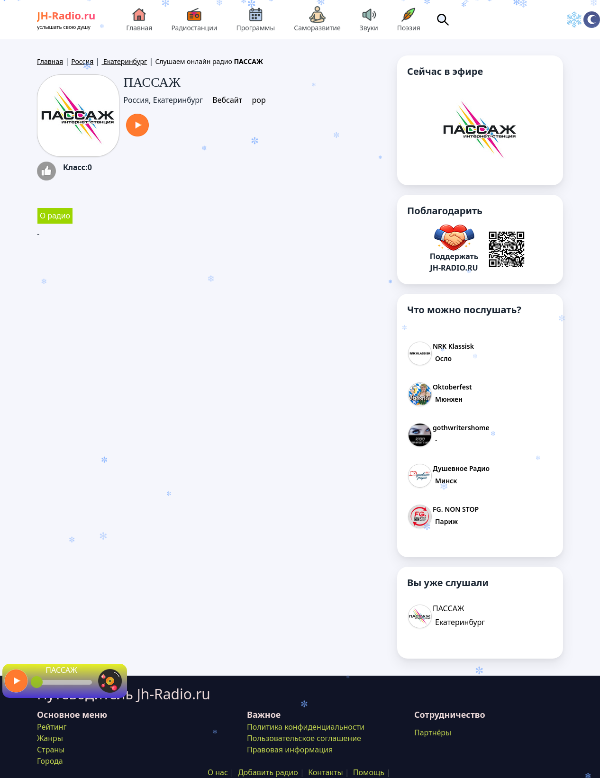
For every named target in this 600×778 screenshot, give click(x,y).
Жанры (50, 738)
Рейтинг (51, 727)
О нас (218, 772)
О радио (55, 215)
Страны (50, 749)
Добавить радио (268, 772)
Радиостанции (194, 19)
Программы (255, 19)
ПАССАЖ (61, 670)
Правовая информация (290, 749)
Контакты (325, 772)
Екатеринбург (124, 61)
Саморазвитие (317, 19)
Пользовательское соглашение (304, 738)
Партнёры (432, 732)
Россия (82, 61)
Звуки (369, 19)
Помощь (368, 772)
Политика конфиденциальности (305, 727)
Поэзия (408, 19)
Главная (139, 19)
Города (50, 761)
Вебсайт (227, 100)
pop (258, 100)
